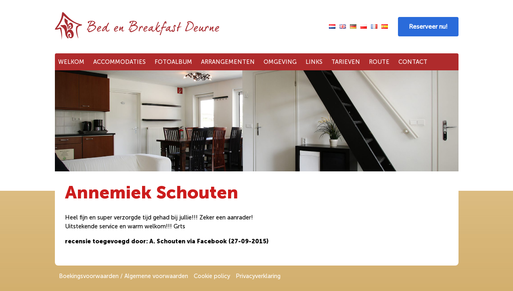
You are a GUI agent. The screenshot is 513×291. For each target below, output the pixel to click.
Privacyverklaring (258, 276)
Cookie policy (212, 276)
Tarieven (345, 61)
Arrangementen (228, 61)
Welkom (71, 61)
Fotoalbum (173, 61)
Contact (412, 61)
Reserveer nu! (428, 26)
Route (379, 61)
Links (314, 61)
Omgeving (280, 61)
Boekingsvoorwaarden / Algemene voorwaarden (123, 276)
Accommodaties (119, 61)
